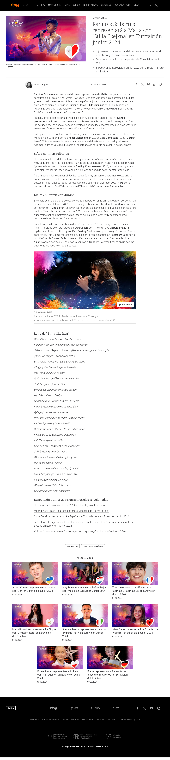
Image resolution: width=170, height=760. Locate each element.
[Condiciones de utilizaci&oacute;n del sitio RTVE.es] (34, 720)
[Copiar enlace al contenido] (161, 84)
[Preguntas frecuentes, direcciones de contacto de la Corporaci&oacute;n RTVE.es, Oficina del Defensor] (112, 720)
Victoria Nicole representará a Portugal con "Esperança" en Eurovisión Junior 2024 (80, 531)
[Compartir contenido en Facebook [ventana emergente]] (136, 84)
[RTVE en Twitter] (144, 708)
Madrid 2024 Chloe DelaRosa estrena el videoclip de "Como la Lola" (71, 510)
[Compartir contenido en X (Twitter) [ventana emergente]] (142, 84)
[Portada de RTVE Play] (74, 708)
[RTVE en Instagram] (159, 708)
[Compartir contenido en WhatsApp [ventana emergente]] (154, 84)
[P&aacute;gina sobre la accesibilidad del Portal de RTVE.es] (87, 720)
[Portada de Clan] (116, 708)
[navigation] (88, 5)
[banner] (23, 5)
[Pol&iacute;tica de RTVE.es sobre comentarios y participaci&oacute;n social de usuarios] (129, 720)
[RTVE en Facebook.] (137, 708)
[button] (8, 5)
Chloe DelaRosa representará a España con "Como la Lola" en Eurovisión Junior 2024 (81, 516)
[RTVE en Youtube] (152, 708)
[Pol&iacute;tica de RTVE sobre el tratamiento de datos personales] (51, 720)
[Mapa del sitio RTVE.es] (100, 720)
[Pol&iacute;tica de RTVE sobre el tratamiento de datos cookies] (71, 720)
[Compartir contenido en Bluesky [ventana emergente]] (148, 84)
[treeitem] (41, 5)
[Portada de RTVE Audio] (95, 708)
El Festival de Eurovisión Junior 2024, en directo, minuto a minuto (70, 505)
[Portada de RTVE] (54, 708)
